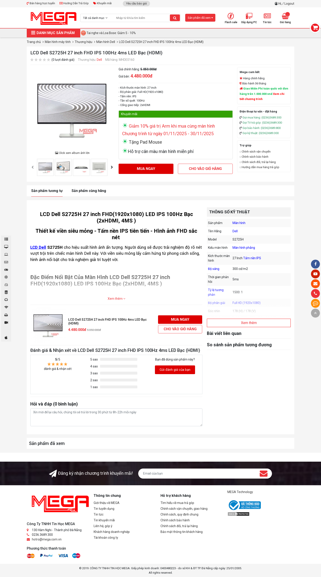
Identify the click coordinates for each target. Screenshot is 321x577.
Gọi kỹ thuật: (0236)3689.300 (261, 133)
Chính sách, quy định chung (179, 514)
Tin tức (98, 514)
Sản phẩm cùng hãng (89, 191)
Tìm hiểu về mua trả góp (177, 503)
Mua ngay (146, 169)
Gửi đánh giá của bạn (175, 370)
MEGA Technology (240, 492)
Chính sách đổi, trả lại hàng (258, 162)
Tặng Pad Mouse (145, 142)
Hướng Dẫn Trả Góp (74, 3)
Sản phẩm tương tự (47, 191)
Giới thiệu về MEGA (106, 503)
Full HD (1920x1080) (247, 303)
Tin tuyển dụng (104, 508)
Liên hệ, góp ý (103, 526)
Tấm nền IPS (252, 258)
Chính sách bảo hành (254, 156)
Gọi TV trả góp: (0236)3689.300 (262, 122)
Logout (289, 3)
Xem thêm (116, 298)
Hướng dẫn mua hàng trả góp (259, 167)
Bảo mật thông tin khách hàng (181, 532)
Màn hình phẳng (244, 247)
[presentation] (32, 167)
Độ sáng (213, 269)
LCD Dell (38, 247)
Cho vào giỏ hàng (205, 169)
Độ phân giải (216, 303)
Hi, (280, 3)
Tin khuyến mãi (104, 520)
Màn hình (239, 223)
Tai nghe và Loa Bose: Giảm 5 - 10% (111, 33)
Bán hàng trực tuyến (41, 3)
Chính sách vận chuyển (255, 151)
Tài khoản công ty (106, 537)
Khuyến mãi (102, 3)
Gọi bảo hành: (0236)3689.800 (262, 128)
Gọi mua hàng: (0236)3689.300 (262, 117)
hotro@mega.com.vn (47, 539)
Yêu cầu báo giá (136, 3)
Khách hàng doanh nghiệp (112, 532)
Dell (99, 59)
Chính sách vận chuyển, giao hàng (184, 508)
